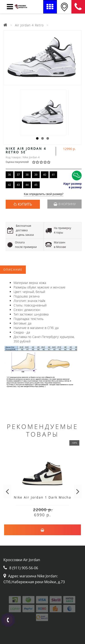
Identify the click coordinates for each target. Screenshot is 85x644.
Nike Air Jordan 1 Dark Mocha (42, 497)
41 (53, 175)
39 (35, 175)
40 (44, 175)
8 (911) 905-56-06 (78, 7)
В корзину (64, 204)
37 (18, 175)
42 (9, 185)
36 (9, 175)
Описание (12, 270)
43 (18, 185)
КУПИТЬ (25, 204)
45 (35, 185)
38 (27, 175)
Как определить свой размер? (43, 194)
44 (27, 185)
